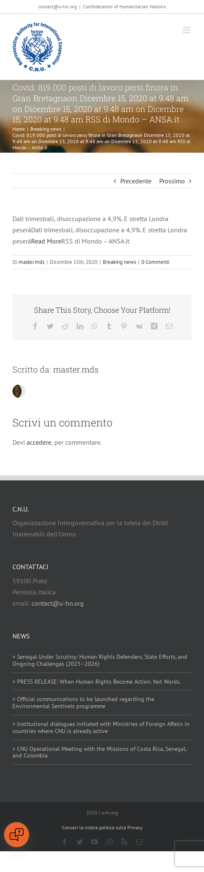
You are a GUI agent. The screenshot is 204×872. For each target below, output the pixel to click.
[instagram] (109, 841)
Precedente (135, 181)
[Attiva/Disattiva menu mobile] (187, 30)
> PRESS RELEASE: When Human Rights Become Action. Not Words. (96, 681)
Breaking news (119, 261)
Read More (46, 241)
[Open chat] (16, 834)
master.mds (31, 261)
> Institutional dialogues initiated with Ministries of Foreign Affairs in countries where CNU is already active (100, 727)
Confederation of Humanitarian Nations (124, 6)
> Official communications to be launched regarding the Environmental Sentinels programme (83, 702)
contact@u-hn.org (58, 603)
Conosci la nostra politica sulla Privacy (102, 827)
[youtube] (94, 841)
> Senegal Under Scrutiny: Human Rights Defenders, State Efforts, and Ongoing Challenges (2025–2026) (99, 660)
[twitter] (79, 841)
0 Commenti (155, 261)
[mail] (139, 841)
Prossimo (172, 181)
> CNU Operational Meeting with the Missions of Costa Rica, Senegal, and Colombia (99, 752)
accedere (39, 442)
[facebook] (64, 841)
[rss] (124, 841)
